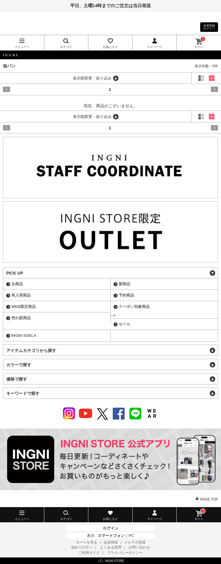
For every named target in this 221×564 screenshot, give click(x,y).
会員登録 (111, 542)
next (205, 89)
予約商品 (126, 295)
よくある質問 (110, 547)
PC (131, 535)
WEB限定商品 (23, 306)
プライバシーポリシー (125, 552)
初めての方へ (82, 547)
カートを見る (86, 542)
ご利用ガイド (89, 552)
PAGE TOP (209, 499)
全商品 (17, 284)
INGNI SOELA (24, 335)
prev (16, 89)
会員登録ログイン (209, 27)
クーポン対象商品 (134, 306)
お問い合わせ (139, 547)
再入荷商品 (21, 295)
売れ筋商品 (21, 318)
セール (124, 324)
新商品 (124, 284)
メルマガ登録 (134, 542)
